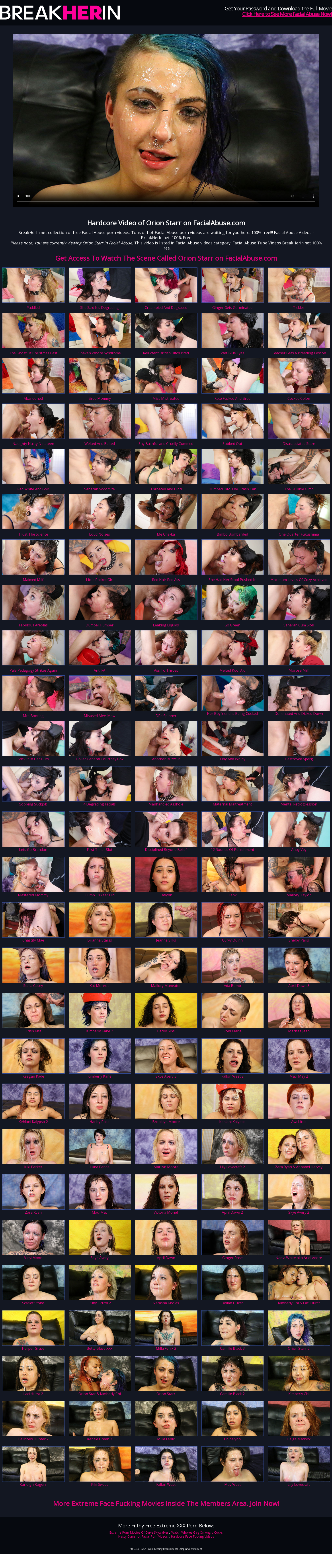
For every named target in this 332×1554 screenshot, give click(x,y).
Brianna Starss (99, 940)
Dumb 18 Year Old (100, 895)
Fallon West (166, 1484)
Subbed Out (232, 443)
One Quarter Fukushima (299, 534)
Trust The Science (33, 534)
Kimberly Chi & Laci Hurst (299, 1303)
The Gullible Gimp (299, 489)
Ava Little (299, 1121)
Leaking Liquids (166, 625)
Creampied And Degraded (166, 307)
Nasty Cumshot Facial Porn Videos (143, 1536)
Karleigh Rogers (33, 1484)
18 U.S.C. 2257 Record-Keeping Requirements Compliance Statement (166, 1548)
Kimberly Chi (298, 1393)
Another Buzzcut (166, 759)
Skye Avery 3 (166, 1076)
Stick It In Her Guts (33, 759)
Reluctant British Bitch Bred (166, 353)
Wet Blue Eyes (232, 353)
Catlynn (166, 895)
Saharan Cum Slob (298, 625)
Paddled (33, 307)
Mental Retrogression (299, 804)
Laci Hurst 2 (33, 1393)
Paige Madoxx (299, 1439)
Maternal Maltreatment (232, 804)
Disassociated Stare (299, 443)
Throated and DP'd (166, 489)
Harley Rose (99, 1121)
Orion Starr (165, 1393)
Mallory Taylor (299, 895)
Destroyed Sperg (299, 759)
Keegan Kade (33, 1076)
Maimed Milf (33, 579)
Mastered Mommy (33, 895)
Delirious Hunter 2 (33, 1439)
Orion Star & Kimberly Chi (99, 1393)
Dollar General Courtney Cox (99, 759)
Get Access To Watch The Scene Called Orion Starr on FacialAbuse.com (166, 258)
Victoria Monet (166, 1212)
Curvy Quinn (232, 940)
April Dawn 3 (298, 985)
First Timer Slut (99, 849)
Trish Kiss (33, 1031)
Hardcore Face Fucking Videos (192, 1536)
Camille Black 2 (232, 1393)
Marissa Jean (299, 1031)
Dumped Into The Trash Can (232, 489)
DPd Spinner (166, 715)
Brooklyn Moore (166, 1121)
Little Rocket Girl (99, 579)
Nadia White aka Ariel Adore (298, 1257)
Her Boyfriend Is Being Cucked (232, 713)
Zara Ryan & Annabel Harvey (298, 1166)
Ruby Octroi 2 (99, 1303)
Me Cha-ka (166, 534)
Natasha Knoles (166, 1303)
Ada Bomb (232, 985)
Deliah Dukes (232, 1303)
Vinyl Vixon (33, 1257)
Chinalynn (232, 1439)
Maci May (99, 1212)
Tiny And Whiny (232, 759)
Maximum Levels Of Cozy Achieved (298, 579)
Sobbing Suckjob (33, 804)
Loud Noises (99, 534)
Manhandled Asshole (165, 804)
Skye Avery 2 (298, 1212)
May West (232, 1484)
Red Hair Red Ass (166, 579)
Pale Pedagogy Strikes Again (33, 670)
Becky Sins (166, 1031)
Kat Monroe (99, 985)
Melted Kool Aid (232, 670)
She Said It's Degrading (99, 307)
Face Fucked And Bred (232, 398)
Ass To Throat (166, 670)
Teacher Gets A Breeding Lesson (299, 353)
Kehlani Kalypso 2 (33, 1121)
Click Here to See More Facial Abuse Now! (287, 14)
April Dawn (166, 1257)
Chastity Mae (33, 940)
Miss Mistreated (165, 398)
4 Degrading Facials (99, 804)
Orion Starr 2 (299, 1348)
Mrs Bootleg (33, 715)
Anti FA (99, 670)
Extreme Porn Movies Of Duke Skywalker (138, 1532)
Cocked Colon (298, 398)
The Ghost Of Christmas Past (33, 353)
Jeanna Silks (166, 940)
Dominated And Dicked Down (299, 713)
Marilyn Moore (166, 1166)
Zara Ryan (33, 1212)
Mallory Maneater (166, 985)
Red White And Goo (33, 489)
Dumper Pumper (99, 625)
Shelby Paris (299, 940)
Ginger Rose (232, 1257)
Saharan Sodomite (99, 489)
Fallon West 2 (232, 1076)
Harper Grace (33, 1348)
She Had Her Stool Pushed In (232, 579)
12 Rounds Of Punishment (232, 849)
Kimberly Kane (99, 1076)
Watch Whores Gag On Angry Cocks (197, 1532)
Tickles (299, 307)
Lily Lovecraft (299, 1484)
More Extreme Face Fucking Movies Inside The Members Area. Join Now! (166, 1503)
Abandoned (33, 398)
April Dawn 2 (232, 1212)
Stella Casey (33, 985)
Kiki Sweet (99, 1484)
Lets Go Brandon (33, 849)
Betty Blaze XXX (99, 1348)
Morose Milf (299, 670)
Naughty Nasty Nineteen (33, 443)
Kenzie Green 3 (99, 1439)
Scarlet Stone (33, 1303)
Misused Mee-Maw (99, 715)
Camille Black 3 (232, 1348)
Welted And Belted (99, 443)
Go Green (232, 625)
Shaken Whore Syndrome (99, 353)
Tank (232, 895)
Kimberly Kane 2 (99, 1031)
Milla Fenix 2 (166, 1348)
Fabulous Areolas (33, 625)
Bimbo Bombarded (232, 534)
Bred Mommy (99, 398)
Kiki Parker (33, 1166)
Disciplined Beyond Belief (166, 849)
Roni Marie (232, 1031)
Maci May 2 (298, 1076)
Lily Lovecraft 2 (232, 1166)
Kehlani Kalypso (232, 1121)
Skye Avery (100, 1257)
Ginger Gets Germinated (232, 307)
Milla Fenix (166, 1439)
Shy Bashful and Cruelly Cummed (166, 443)
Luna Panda (99, 1166)
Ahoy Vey (299, 849)
